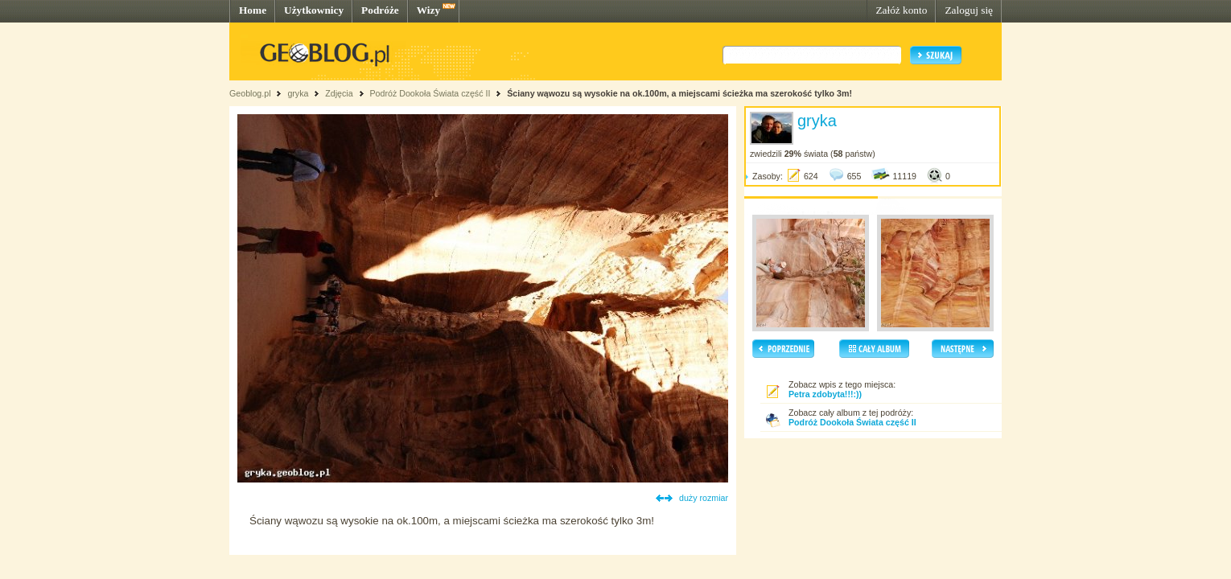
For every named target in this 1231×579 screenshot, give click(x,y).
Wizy (428, 10)
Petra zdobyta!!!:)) (825, 394)
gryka (297, 93)
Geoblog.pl (250, 93)
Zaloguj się (969, 10)
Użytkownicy (314, 10)
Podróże (380, 10)
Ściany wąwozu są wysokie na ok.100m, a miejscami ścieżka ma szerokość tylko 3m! (679, 93)
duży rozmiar (703, 498)
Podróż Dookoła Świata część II (430, 93)
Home (252, 10)
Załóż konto (901, 10)
